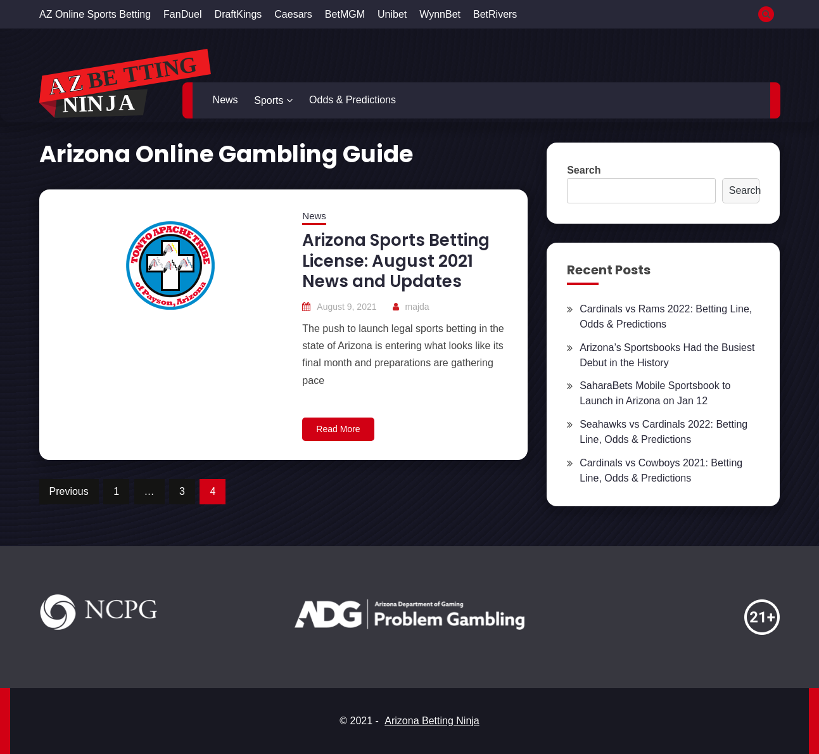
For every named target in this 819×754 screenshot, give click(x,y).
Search (583, 170)
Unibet (392, 14)
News (225, 99)
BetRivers (495, 14)
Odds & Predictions (352, 99)
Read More (338, 429)
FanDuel (182, 14)
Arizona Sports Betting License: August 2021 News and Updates (396, 261)
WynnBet (439, 14)
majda (417, 307)
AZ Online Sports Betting (95, 14)
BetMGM (345, 14)
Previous (69, 491)
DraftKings (238, 14)
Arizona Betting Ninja (431, 720)
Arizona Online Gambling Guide (226, 153)
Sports (268, 100)
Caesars (293, 14)
